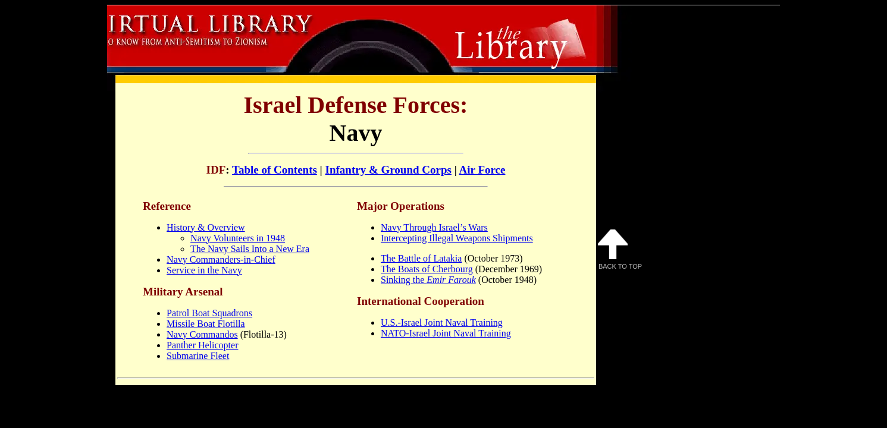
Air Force (482, 169)
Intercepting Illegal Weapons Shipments (457, 238)
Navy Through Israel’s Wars (434, 227)
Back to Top (620, 249)
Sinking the (428, 280)
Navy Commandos (202, 334)
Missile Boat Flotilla (206, 324)
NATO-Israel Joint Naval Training (446, 333)
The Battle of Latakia (421, 258)
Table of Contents (274, 169)
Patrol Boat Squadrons (209, 313)
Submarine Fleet (198, 356)
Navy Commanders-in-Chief (221, 259)
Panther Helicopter (202, 345)
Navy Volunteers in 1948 (237, 238)
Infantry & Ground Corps (388, 169)
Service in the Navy (204, 270)
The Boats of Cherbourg (427, 269)
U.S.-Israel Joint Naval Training (442, 322)
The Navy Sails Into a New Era (249, 249)
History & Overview (206, 227)
